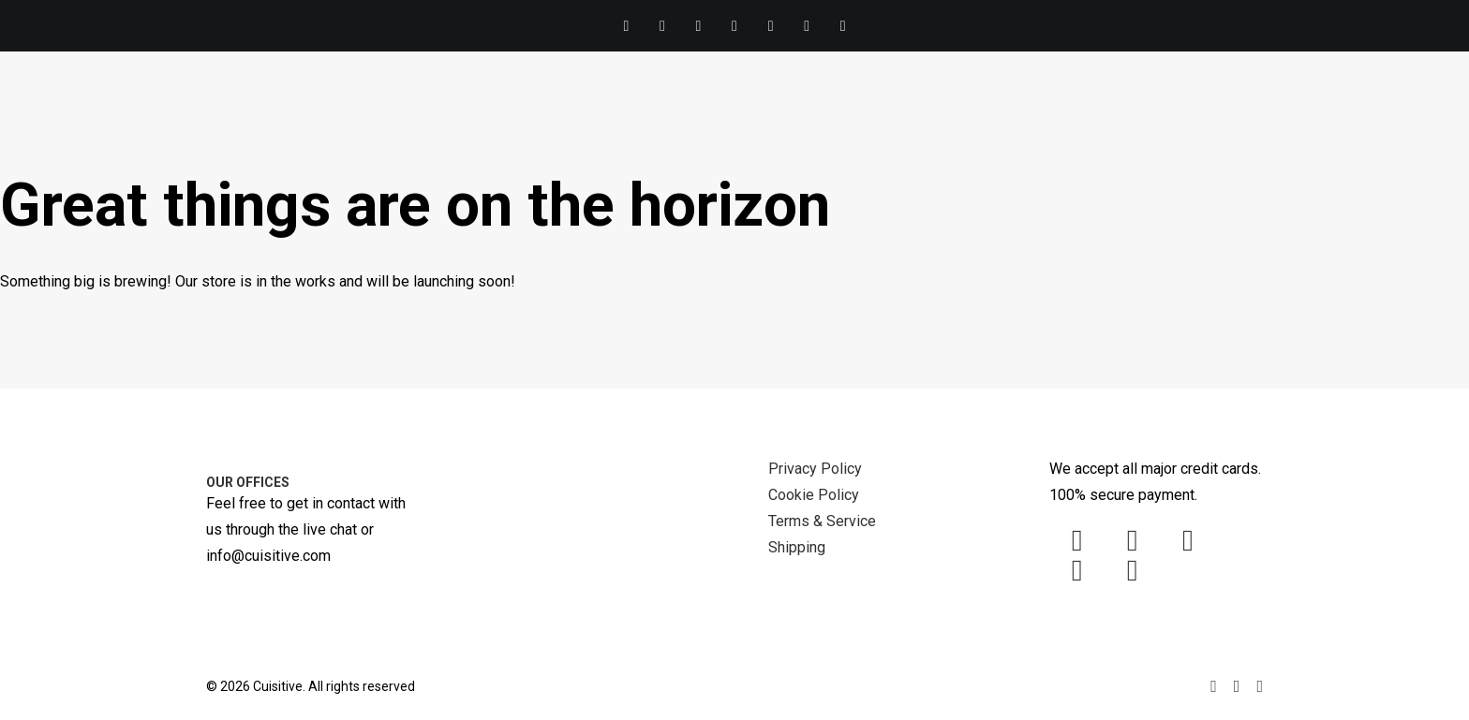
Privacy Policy (815, 469)
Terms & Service (822, 521)
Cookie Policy (813, 495)
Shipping (796, 547)
